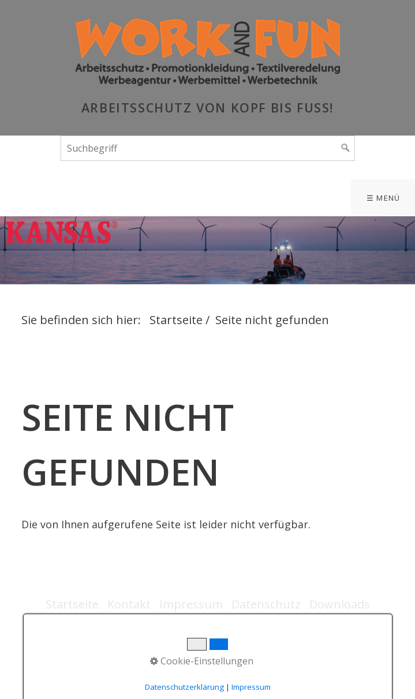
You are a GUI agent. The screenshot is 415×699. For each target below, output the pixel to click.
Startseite (176, 320)
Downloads (339, 604)
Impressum (191, 604)
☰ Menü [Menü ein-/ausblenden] (384, 198)
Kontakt (129, 604)
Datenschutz (266, 604)
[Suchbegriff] (208, 148)
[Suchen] (346, 148)
